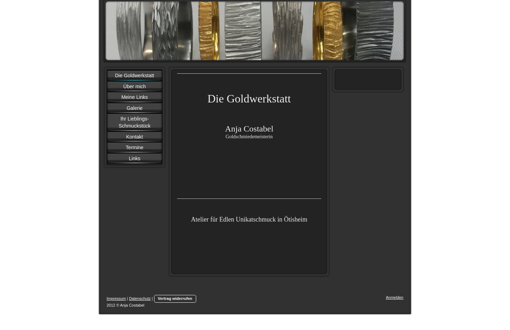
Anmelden (394, 297)
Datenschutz (140, 298)
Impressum (116, 298)
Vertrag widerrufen (175, 298)
